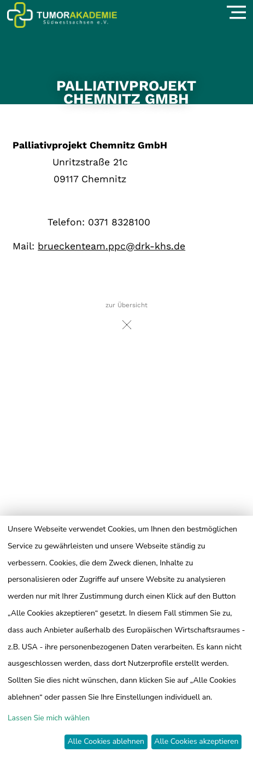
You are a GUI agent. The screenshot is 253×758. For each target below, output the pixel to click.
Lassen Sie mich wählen (49, 718)
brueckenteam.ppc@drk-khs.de (111, 246)
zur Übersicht (126, 318)
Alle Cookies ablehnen (106, 741)
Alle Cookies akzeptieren (196, 741)
